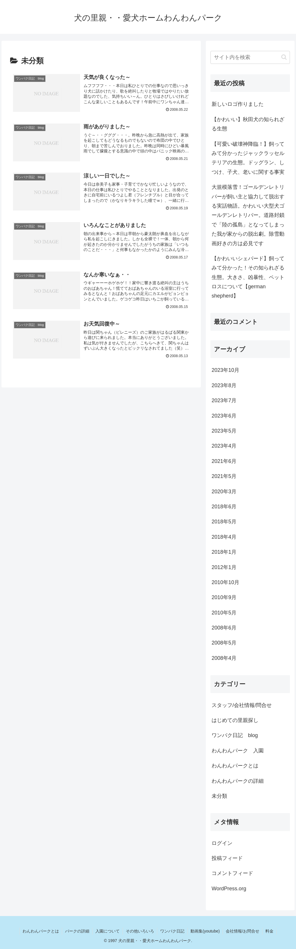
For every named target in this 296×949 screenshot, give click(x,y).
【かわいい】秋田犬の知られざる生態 (248, 124)
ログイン (222, 843)
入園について (107, 931)
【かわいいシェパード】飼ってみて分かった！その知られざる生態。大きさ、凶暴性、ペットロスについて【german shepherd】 (248, 277)
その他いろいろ (140, 931)
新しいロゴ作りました (238, 104)
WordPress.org (229, 888)
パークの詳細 (77, 931)
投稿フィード (227, 858)
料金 (269, 931)
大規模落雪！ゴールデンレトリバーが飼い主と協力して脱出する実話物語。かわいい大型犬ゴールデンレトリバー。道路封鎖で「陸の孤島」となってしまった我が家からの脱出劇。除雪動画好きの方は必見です (248, 215)
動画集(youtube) (205, 931)
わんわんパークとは (41, 931)
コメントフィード (232, 873)
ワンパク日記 (172, 931)
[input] (250, 57)
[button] (284, 57)
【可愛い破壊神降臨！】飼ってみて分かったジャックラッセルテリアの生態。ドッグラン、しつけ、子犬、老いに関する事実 (248, 158)
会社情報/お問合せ (242, 931)
